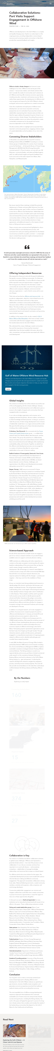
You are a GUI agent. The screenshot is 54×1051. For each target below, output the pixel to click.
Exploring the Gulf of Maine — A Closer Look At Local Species (13, 1041)
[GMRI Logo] (6, 3)
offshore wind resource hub (32, 296)
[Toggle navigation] (50, 3)
